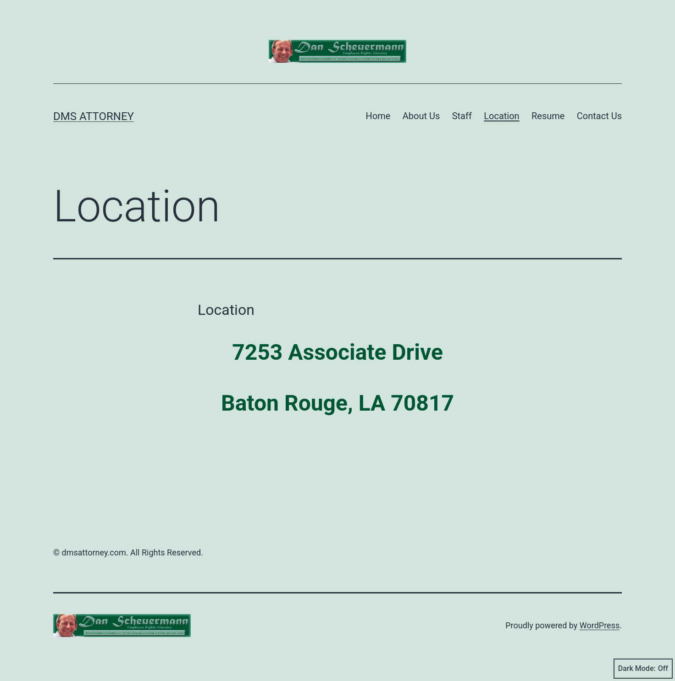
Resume (547, 115)
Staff (462, 115)
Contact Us (599, 115)
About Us (421, 115)
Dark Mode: (643, 668)
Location (501, 115)
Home (378, 115)
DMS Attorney (93, 116)
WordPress (600, 625)
